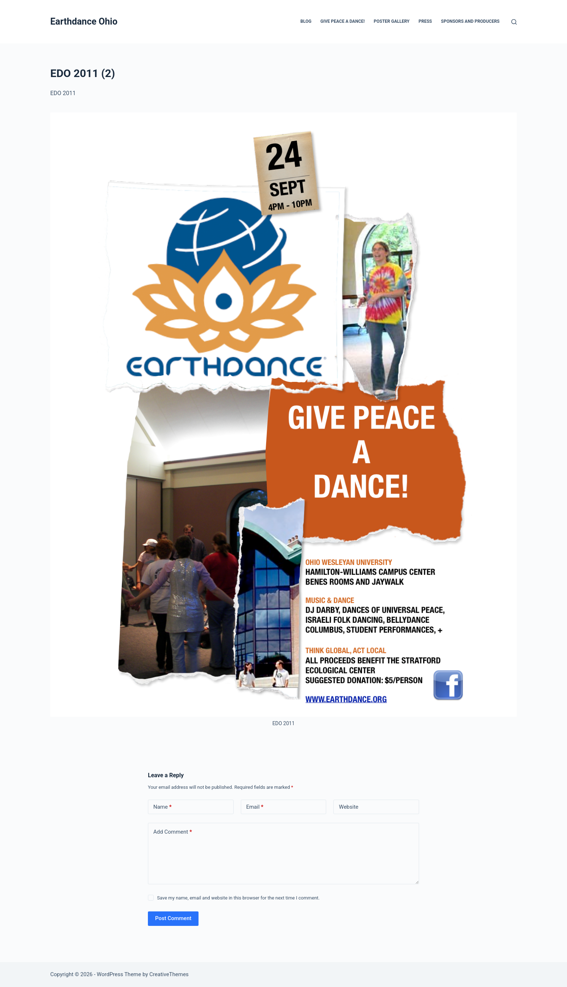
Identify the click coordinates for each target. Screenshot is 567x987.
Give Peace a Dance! (342, 21)
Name (162, 807)
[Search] (514, 22)
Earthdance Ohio (84, 21)
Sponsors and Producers (470, 21)
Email (255, 807)
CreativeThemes (169, 974)
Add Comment (172, 832)
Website (348, 807)
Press (425, 21)
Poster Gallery (391, 21)
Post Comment (173, 918)
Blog (305, 21)
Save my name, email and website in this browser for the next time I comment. (238, 898)
